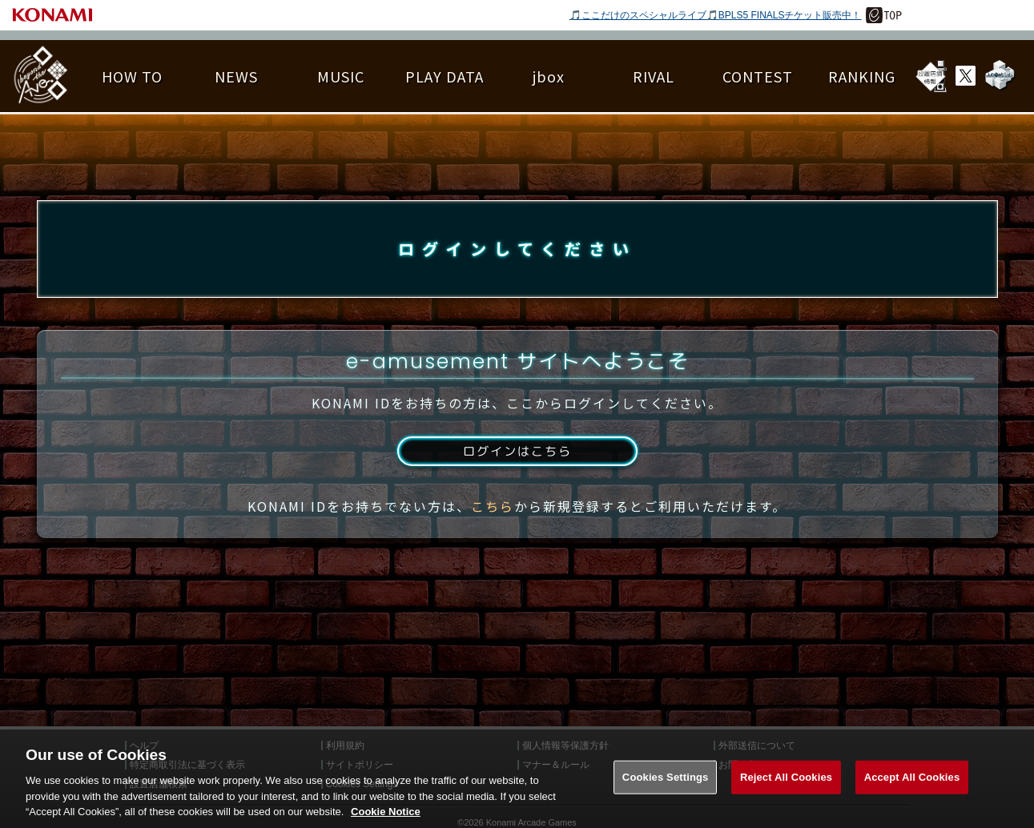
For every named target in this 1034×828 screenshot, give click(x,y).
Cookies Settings (665, 794)
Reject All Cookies (786, 794)
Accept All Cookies (912, 794)
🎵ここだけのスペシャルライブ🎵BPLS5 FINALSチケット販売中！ (715, 15)
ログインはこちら (516, 459)
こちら (492, 515)
